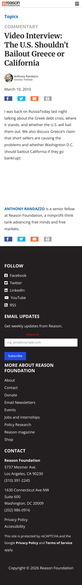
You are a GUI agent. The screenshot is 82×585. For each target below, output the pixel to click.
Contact (11, 387)
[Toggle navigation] (77, 3)
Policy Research (17, 424)
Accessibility (14, 526)
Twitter (13, 282)
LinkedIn (14, 290)
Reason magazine (19, 432)
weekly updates (24, 325)
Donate (10, 394)
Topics (11, 16)
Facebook (15, 275)
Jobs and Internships (22, 417)
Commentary (21, 27)
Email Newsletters (19, 402)
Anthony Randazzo (24, 208)
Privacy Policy (16, 519)
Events (10, 409)
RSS (10, 305)
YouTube (15, 297)
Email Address (21, 334)
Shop (8, 439)
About (9, 380)
